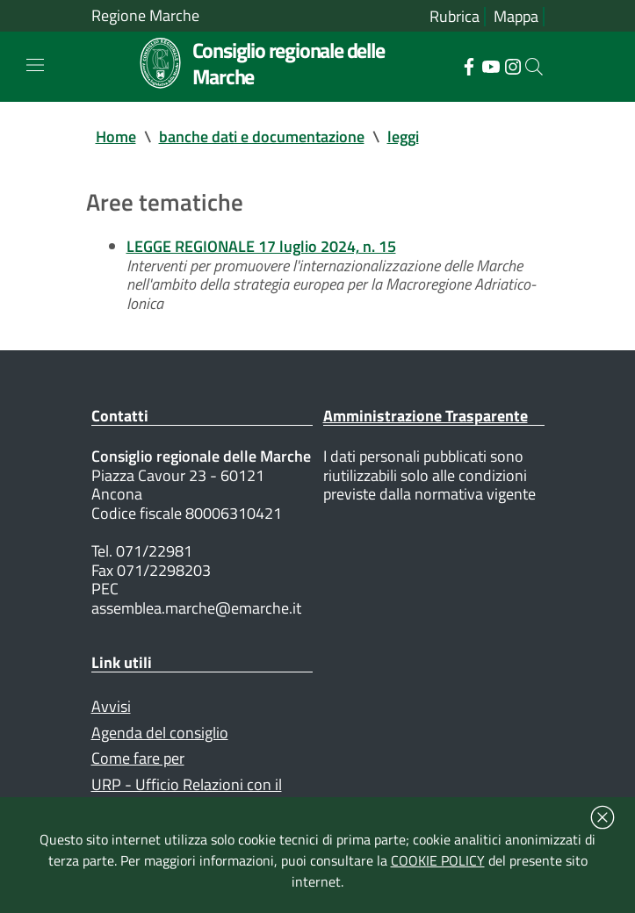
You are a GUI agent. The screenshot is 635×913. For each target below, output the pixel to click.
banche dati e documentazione (261, 136)
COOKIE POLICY (438, 860)
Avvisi (111, 706)
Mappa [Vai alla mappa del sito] (516, 16)
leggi (403, 136)
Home (116, 136)
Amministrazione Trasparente (425, 416)
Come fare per (137, 758)
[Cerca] (534, 66)
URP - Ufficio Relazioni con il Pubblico (186, 794)
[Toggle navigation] (35, 64)
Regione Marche (145, 15)
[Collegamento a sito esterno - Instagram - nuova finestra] (512, 64)
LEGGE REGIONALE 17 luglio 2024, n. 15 (261, 246)
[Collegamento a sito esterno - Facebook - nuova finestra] (469, 64)
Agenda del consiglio (159, 732)
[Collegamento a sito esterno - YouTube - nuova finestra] (491, 64)
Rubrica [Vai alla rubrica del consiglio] (454, 16)
